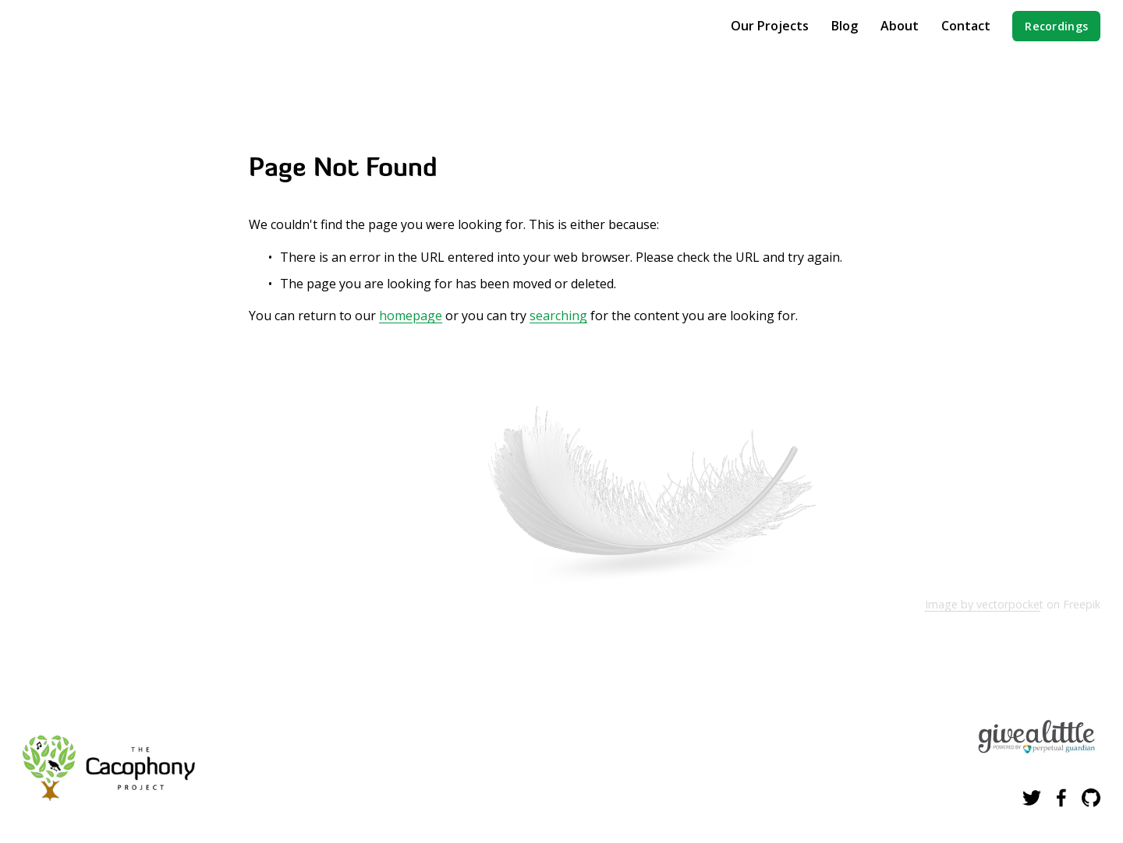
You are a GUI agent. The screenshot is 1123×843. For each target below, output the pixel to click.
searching (558, 315)
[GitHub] (1091, 797)
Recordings (1056, 26)
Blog (844, 25)
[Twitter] (1031, 797)
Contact (965, 25)
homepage (410, 315)
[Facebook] (1061, 797)
